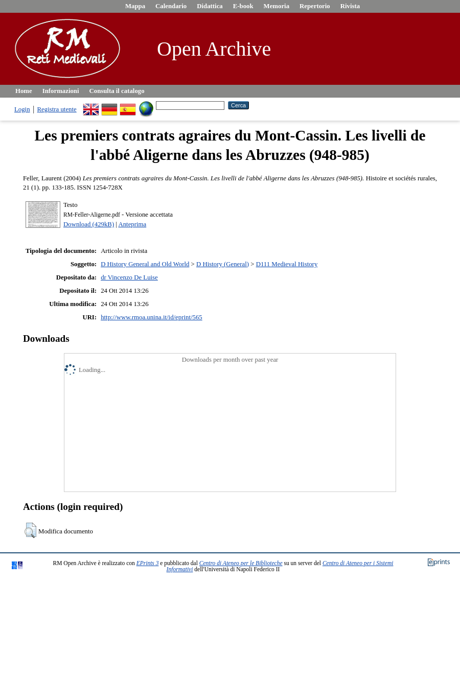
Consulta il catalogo (117, 91)
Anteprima (132, 224)
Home (23, 91)
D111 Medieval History (287, 264)
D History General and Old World (145, 264)
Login (22, 109)
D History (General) (222, 264)
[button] (30, 530)
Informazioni (60, 91)
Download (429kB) (88, 224)
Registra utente (57, 109)
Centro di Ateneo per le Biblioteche (241, 563)
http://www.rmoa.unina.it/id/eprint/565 (151, 317)
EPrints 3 (147, 563)
